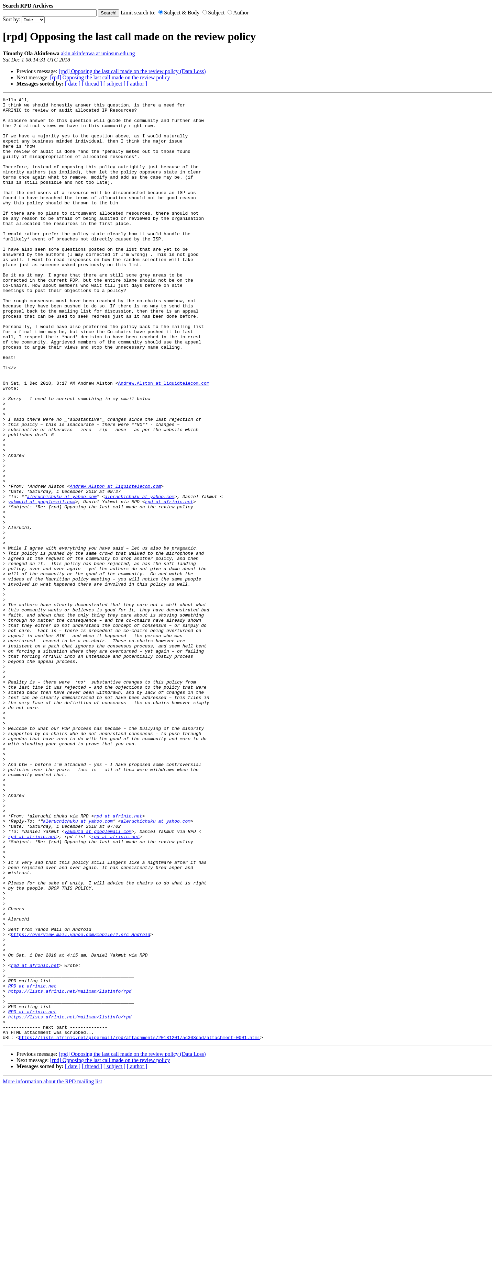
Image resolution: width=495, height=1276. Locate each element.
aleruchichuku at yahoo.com (62, 577)
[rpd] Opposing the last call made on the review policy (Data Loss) (132, 71)
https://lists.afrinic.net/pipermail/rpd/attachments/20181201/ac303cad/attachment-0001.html (139, 1226)
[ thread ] (92, 84)
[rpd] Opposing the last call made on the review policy (110, 77)
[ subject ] (114, 84)
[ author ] (137, 84)
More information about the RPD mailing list (52, 1270)
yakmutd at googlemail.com (41, 583)
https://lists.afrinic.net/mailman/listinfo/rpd (70, 1170)
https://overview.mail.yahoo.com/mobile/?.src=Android (80, 1102)
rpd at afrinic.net (169, 583)
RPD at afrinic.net (32, 1164)
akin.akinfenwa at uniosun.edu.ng (98, 53)
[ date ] (72, 84)
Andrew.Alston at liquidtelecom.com (163, 441)
